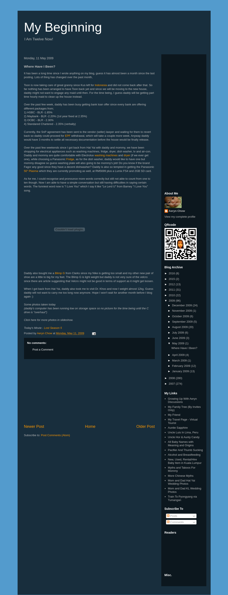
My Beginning (63, 27)
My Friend (174, 414)
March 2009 (179, 360)
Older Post (145, 426)
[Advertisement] (89, 391)
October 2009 (181, 316)
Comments (175, 522)
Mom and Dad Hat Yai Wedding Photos (181, 482)
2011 (172, 289)
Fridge (70, 159)
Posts (172, 516)
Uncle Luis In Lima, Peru (183, 432)
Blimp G (60, 273)
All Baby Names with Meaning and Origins (181, 443)
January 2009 (181, 371)
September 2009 (182, 321)
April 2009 (178, 355)
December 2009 (182, 305)
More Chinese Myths (180, 475)
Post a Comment (43, 349)
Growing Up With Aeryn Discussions (182, 400)
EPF (67, 135)
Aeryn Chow (177, 210)
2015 (172, 279)
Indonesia (101, 85)
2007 (172, 383)
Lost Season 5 (53, 327)
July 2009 (178, 332)
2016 (172, 273)
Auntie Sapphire (178, 427)
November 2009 (182, 310)
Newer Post (34, 426)
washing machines (106, 155)
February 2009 (181, 365)
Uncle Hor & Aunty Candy (183, 437)
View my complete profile (180, 216)
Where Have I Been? (184, 348)
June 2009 (179, 338)
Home (90, 426)
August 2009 (180, 327)
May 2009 (178, 343)
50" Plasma (31, 171)
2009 (172, 300)
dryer (127, 155)
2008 (172, 378)
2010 (172, 295)
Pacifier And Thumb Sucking (185, 450)
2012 (172, 284)
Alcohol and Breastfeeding (184, 454)
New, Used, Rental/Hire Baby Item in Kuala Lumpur (185, 461)
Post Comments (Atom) (55, 435)
